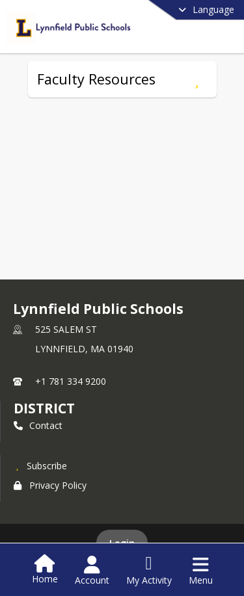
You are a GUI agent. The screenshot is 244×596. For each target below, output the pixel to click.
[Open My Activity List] (149, 570)
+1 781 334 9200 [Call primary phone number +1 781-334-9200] (70, 381)
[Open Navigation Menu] (201, 570)
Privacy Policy (50, 485)
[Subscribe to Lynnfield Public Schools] (40, 465)
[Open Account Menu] (92, 570)
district (44, 408)
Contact (38, 425)
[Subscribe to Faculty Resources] (197, 79)
